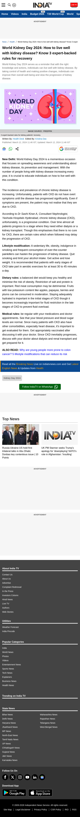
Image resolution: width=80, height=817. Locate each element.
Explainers (7, 677)
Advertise (6, 583)
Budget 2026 (37, 14)
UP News (6, 743)
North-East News (10, 735)
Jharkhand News (10, 727)
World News (7, 652)
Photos (5, 656)
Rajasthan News (47, 719)
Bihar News (7, 714)
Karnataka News (9, 760)
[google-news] (42, 777)
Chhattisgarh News (11, 748)
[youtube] (27, 777)
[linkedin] (35, 777)
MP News (6, 731)
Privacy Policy (40, 809)
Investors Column (10, 595)
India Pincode (8, 631)
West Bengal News (49, 727)
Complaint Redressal (11, 587)
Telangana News (47, 723)
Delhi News (7, 719)
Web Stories (7, 612)
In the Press (7, 591)
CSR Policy (56, 809)
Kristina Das (41, 139)
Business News (9, 681)
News (4, 42)
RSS (74, 809)
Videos (15, 14)
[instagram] (20, 777)
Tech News (7, 673)
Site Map (8, 809)
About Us (6, 579)
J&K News (7, 756)
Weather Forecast (10, 627)
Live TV (5, 603)
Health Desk (19, 139)
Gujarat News (8, 752)
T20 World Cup (55, 14)
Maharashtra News (49, 714)
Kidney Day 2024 (12, 378)
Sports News (8, 669)
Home (4, 14)
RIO (66, 809)
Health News (8, 685)
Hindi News (7, 599)
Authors (5, 608)
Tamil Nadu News (10, 739)
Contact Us (7, 574)
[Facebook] (5, 777)
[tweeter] (13, 777)
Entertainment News (11, 664)
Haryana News (9, 723)
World (70, 14)
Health (12, 42)
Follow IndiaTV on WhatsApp (40, 387)
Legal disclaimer (22, 809)
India (24, 14)
